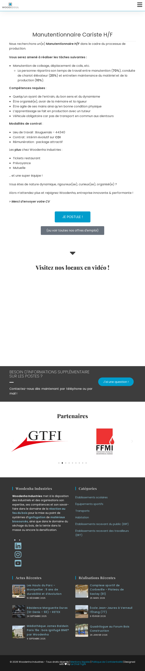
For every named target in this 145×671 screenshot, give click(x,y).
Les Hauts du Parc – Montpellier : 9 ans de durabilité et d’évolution (44, 589)
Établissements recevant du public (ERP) (102, 524)
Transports (82, 511)
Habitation (82, 517)
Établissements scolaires (91, 497)
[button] (13, 441)
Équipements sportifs (89, 504)
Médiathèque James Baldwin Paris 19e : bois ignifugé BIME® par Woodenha (48, 630)
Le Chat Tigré (78, 664)
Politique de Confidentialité (107, 661)
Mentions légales (80, 661)
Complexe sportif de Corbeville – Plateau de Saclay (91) (107, 589)
